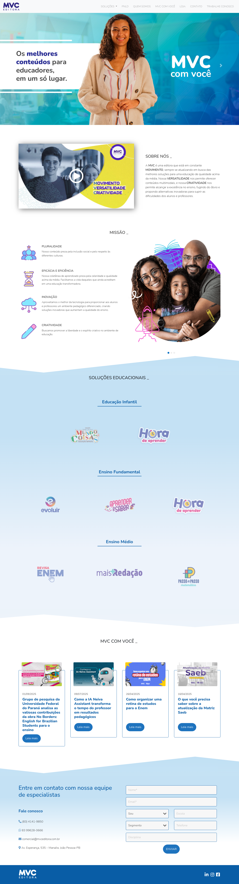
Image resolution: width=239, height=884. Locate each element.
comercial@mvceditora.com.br (39, 839)
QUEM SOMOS (142, 6)
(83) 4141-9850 (31, 822)
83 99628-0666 (31, 830)
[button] (18, 65)
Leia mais (31, 738)
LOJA (183, 6)
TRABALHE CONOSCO (220, 6)
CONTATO (196, 6)
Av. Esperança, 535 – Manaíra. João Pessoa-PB (49, 848)
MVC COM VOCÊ (165, 6)
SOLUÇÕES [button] (108, 6)
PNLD (125, 6)
